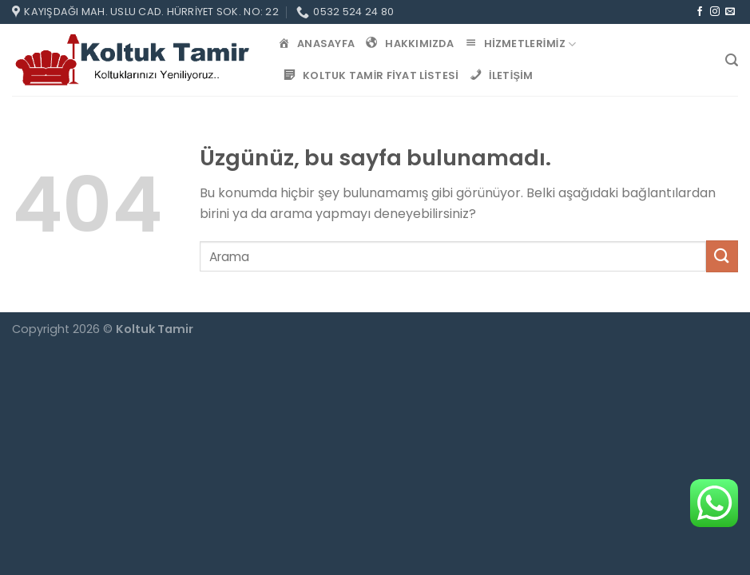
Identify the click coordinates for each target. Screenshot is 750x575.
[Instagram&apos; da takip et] (715, 12)
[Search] (731, 60)
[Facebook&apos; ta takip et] (699, 12)
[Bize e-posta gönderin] (730, 12)
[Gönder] (722, 256)
